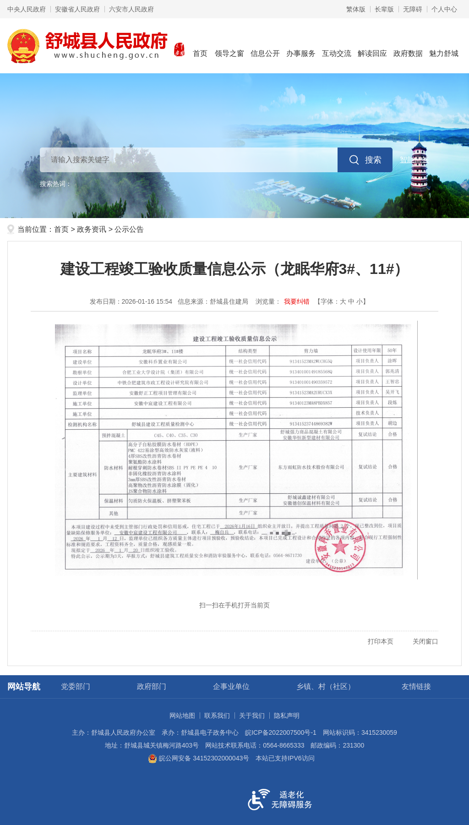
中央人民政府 (26, 9)
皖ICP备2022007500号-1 (280, 732)
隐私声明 (287, 715)
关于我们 (252, 715)
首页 (200, 45)
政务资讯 (91, 229)
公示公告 (129, 229)
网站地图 (182, 715)
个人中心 (444, 9)
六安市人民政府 (131, 9)
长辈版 (384, 9)
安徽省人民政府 (77, 9)
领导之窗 (229, 45)
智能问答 (414, 160)
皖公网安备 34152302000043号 (198, 758)
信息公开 (265, 45)
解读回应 (372, 45)
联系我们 (217, 715)
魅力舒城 (444, 45)
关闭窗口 (425, 641)
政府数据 (408, 45)
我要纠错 (297, 301)
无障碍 (412, 9)
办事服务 (301, 45)
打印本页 (380, 641)
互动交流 (336, 45)
